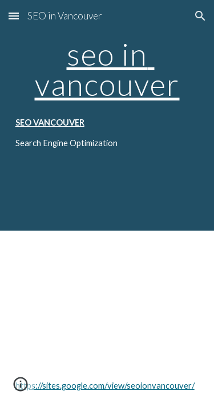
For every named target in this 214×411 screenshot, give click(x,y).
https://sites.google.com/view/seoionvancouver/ (105, 385)
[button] (13, 15)
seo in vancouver (107, 68)
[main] (107, 69)
